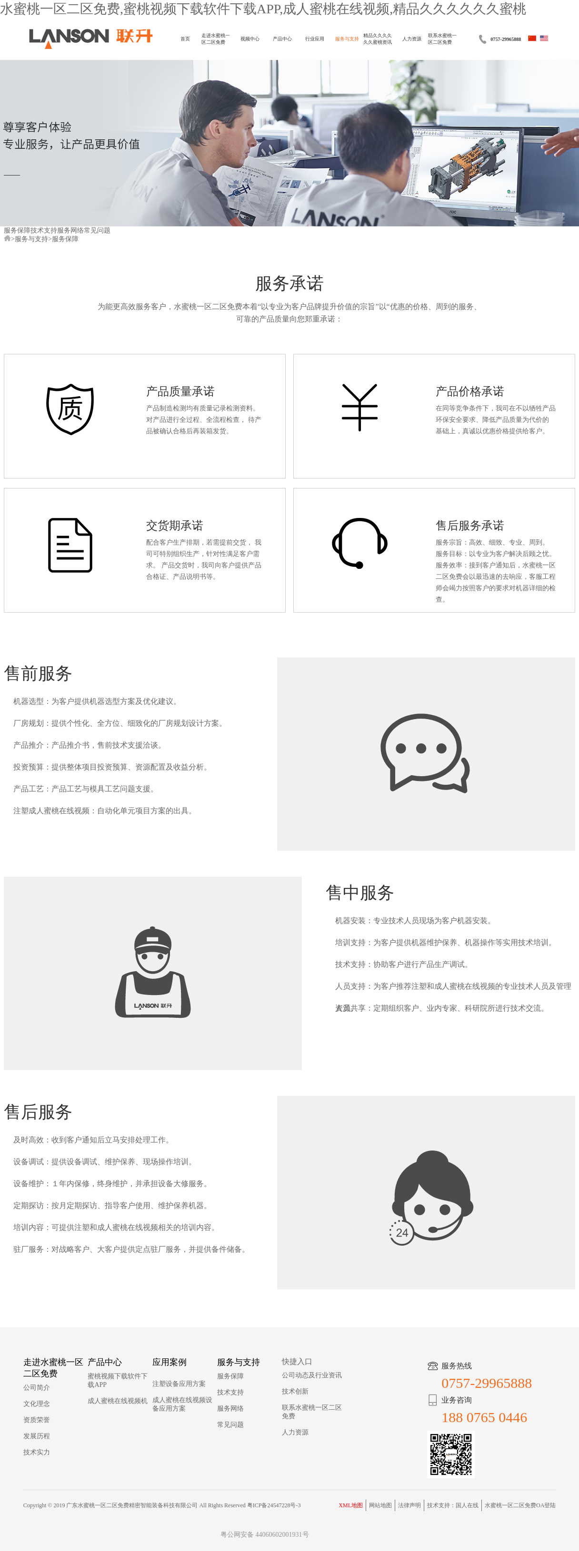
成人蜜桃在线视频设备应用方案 (182, 1404)
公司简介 (36, 1387)
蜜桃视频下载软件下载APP (118, 1380)
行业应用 (314, 38)
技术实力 (36, 1452)
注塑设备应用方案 (179, 1383)
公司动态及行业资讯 (312, 1375)
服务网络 (70, 230)
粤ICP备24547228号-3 (274, 1505)
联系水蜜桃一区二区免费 (442, 39)
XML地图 (351, 1505)
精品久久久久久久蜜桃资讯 (377, 39)
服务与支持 (347, 38)
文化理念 (36, 1403)
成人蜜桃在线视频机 (118, 1401)
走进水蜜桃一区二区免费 (215, 39)
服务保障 (17, 230)
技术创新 (295, 1391)
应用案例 (169, 1362)
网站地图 (380, 1505)
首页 (185, 38)
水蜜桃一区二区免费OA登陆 (520, 1505)
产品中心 (282, 38)
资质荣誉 (36, 1420)
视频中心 (250, 38)
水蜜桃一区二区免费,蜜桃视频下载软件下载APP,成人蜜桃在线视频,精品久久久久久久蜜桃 (263, 8)
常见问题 (97, 230)
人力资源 (411, 38)
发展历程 (36, 1436)
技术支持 (43, 230)
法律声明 (409, 1505)
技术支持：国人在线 (453, 1505)
